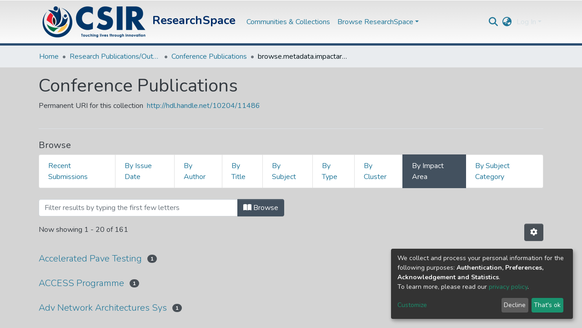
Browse (260, 208)
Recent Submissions (68, 171)
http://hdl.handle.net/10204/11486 (203, 106)
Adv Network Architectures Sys (103, 308)
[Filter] (138, 207)
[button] (507, 21)
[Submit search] (493, 22)
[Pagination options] (533, 232)
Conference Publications (209, 56)
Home (49, 56)
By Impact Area (428, 171)
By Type (329, 171)
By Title (238, 171)
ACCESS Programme (81, 283)
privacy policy (508, 286)
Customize (412, 305)
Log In (526, 22)
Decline (515, 305)
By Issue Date (138, 171)
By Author (195, 171)
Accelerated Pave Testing (90, 258)
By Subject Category (492, 171)
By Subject (284, 171)
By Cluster (375, 171)
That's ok (547, 305)
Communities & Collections (288, 22)
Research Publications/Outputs (115, 56)
